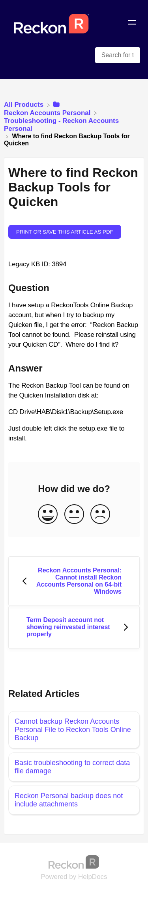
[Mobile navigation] (132, 24)
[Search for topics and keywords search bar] (117, 55)
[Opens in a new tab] (74, 861)
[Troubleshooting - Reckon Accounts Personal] (74, 124)
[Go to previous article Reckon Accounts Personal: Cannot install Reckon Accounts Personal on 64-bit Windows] (74, 581)
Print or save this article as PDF (64, 232)
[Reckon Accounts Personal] (48, 108)
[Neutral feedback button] (74, 515)
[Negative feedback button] (100, 515)
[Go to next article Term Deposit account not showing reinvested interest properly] (74, 627)
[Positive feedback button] (48, 515)
